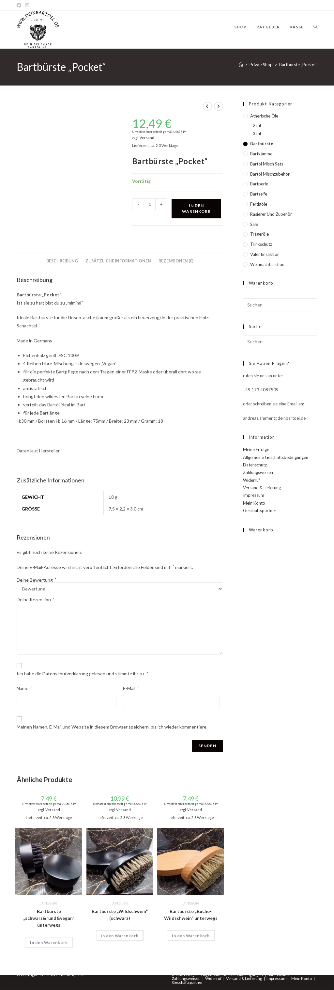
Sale (254, 224)
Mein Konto (254, 503)
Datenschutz (255, 464)
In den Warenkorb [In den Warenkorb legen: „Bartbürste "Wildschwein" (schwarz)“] (120, 935)
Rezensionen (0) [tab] (176, 261)
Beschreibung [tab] (62, 261)
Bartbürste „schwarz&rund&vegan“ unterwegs (48, 918)
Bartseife (258, 193)
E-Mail (131, 688)
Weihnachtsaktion (267, 264)
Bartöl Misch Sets (266, 163)
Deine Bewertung (36, 580)
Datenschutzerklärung (65, 673)
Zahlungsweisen (258, 472)
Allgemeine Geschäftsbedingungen (275, 457)
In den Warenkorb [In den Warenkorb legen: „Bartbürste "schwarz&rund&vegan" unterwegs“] (49, 942)
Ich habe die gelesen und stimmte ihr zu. (82, 673)
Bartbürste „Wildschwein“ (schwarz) (120, 914)
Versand (147, 137)
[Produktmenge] (150, 204)
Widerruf (251, 480)
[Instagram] (27, 5)
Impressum (253, 495)
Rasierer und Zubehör (271, 214)
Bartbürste (48, 903)
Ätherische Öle (264, 115)
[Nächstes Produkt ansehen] (218, 106)
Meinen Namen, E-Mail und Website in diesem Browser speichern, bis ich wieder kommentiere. (112, 727)
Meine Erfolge (256, 449)
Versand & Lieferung (262, 487)
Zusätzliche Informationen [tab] (118, 261)
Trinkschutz (261, 244)
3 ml (257, 133)
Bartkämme (261, 153)
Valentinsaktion (265, 254)
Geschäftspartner (259, 510)
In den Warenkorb (196, 208)
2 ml (257, 125)
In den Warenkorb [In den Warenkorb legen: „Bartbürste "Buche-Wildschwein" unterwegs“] (191, 935)
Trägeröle (259, 234)
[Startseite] (241, 64)
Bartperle (259, 183)
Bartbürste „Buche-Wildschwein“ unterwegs (191, 914)
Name (24, 688)
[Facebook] (20, 5)
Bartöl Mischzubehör (270, 174)
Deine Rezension (35, 599)
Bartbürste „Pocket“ (298, 64)
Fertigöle (258, 204)
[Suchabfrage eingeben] (280, 304)
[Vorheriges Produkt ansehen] (207, 106)
